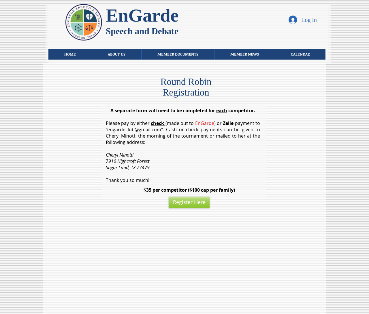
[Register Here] (189, 202)
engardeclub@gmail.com (134, 129)
